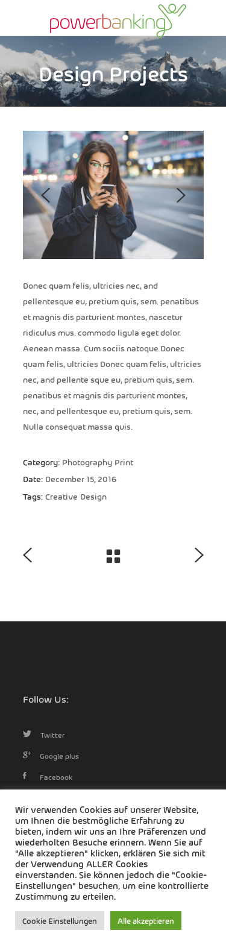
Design (93, 496)
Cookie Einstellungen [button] (59, 920)
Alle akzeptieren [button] (146, 920)
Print (124, 461)
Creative (61, 496)
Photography (87, 461)
